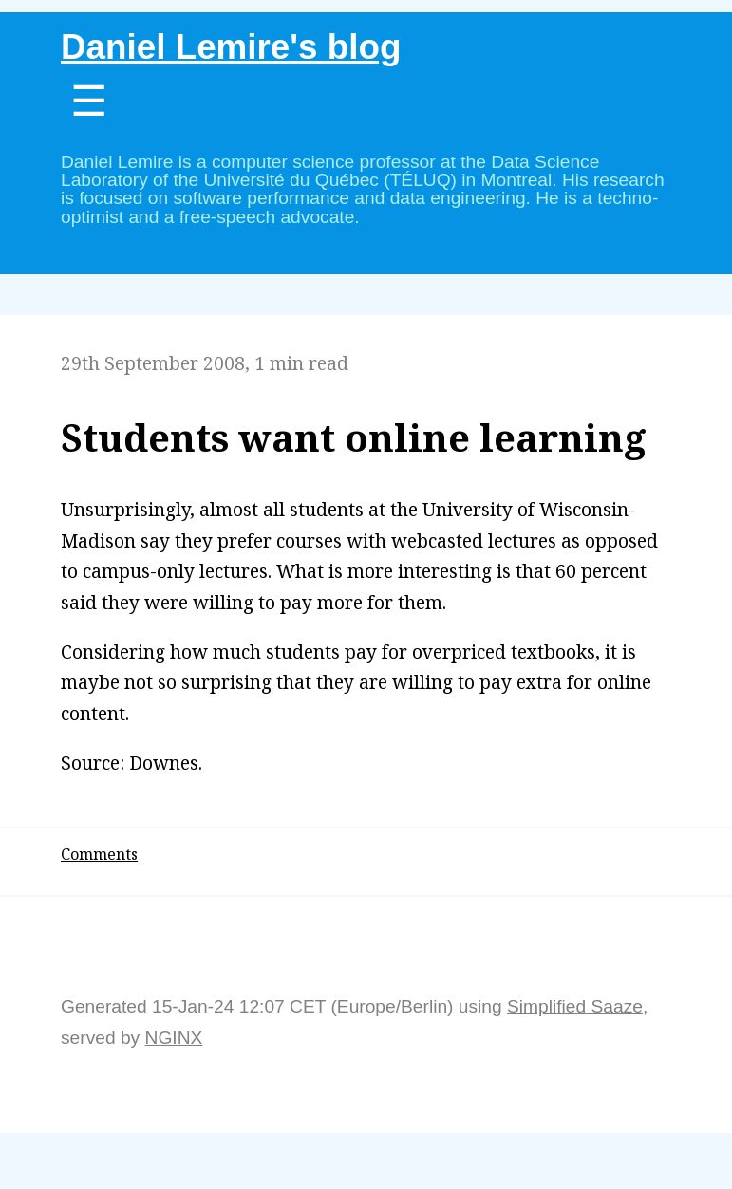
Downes (163, 762)
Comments (99, 854)
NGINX (174, 1038)
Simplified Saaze (575, 1006)
